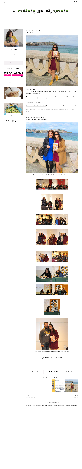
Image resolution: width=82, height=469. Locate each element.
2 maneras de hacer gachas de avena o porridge (14, 99)
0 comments (69, 371)
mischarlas (35, 371)
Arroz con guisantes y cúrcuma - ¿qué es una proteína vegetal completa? (14, 115)
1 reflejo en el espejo (9, 63)
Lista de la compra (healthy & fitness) (14, 83)
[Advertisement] (54, 456)
